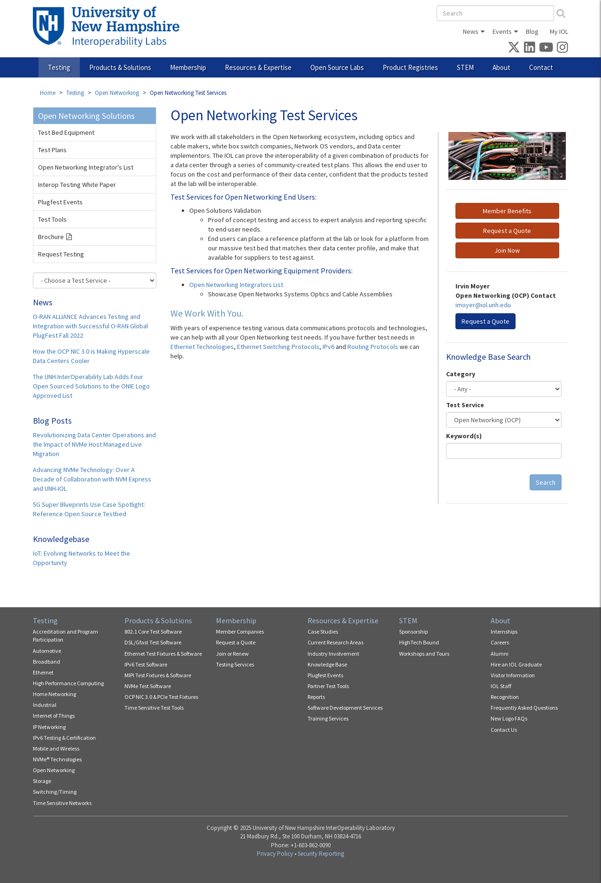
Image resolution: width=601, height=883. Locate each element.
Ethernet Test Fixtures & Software (163, 653)
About (501, 67)
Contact (541, 67)
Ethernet (43, 672)
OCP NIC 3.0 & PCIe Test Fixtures (161, 696)
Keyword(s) (464, 436)
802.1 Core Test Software (153, 631)
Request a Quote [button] (507, 230)
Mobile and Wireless (56, 748)
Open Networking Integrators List (236, 284)
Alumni (500, 653)
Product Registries (410, 67)
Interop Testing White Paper (77, 184)
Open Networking (117, 93)
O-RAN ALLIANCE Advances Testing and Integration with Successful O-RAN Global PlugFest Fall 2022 (90, 326)
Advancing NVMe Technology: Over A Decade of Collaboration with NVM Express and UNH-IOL (92, 479)
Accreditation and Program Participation (65, 635)
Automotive (47, 650)
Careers (500, 642)
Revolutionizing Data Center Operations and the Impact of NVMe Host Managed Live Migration (94, 444)
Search (545, 482)
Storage (42, 780)
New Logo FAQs (509, 718)
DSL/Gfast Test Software (152, 642)
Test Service (465, 405)
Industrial (44, 704)
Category (460, 374)
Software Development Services (345, 707)
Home (47, 93)
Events (502, 31)
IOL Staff (501, 685)
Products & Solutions (120, 67)
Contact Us (504, 729)
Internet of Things (54, 715)
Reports (316, 696)
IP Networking (49, 726)
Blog (532, 31)
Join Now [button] (507, 250)
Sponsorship (413, 631)
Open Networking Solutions (86, 115)
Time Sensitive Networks (62, 802)
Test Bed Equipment (66, 132)
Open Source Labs (337, 67)
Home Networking (54, 693)
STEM (465, 67)
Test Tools (52, 219)
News (470, 31)
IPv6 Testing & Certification (64, 737)
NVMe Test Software (147, 685)
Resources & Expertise (258, 67)
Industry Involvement (333, 653)
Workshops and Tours (424, 653)
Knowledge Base (327, 664)
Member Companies (240, 631)
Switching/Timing (55, 791)
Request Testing (61, 254)
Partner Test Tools (328, 685)
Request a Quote (235, 642)
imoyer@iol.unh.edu (483, 305)
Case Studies (323, 631)
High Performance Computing (68, 683)
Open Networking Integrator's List (85, 167)
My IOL (559, 31)
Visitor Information (513, 675)
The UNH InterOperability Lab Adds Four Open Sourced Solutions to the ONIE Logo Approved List (91, 386)
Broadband (46, 661)
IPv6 (328, 346)
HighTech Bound (419, 642)
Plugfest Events (60, 202)
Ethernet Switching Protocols (278, 346)
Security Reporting (321, 854)
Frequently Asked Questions (524, 707)
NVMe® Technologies (57, 759)
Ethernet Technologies (202, 346)
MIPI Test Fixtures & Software (157, 675)
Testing (59, 67)
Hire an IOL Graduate (516, 664)
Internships (504, 631)
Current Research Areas (335, 642)
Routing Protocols (373, 346)
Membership (188, 67)
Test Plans (52, 150)
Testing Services (235, 664)
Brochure (51, 236)
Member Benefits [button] (507, 211)
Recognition (505, 696)
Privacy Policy (275, 854)
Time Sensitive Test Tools (154, 707)
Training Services (328, 718)
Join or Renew (232, 653)
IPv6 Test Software (145, 664)
